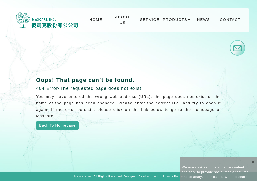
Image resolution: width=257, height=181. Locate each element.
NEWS (203, 19)
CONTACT (230, 19)
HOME (95, 19)
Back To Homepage (57, 125)
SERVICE (149, 19)
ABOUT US (122, 20)
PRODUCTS (175, 19)
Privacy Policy (173, 176)
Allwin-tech (151, 176)
